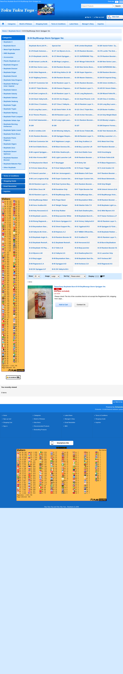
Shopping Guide (10, 181)
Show (31, 276)
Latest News (68, 415)
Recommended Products (41, 426)
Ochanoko (119, 407)
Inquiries (7, 191)
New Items (37, 422)
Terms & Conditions (11, 176)
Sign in (89, 17)
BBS (66, 426)
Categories (37, 415)
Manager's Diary (70, 419)
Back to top (119, 402)
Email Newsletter (10, 186)
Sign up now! (100, 17)
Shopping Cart (7, 422)
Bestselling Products (40, 429)
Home (5, 415)
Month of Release (39, 419)
